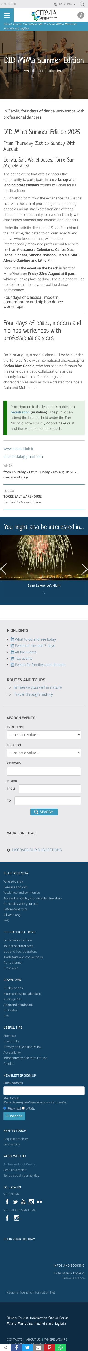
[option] (44, 566)
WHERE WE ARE (55, 1339)
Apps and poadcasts (18, 1005)
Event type (15, 727)
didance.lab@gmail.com (23, 456)
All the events (25, 652)
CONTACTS (15, 1339)
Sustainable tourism (17, 940)
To (9, 800)
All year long (12, 915)
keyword (14, 763)
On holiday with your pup (20, 904)
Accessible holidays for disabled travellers (32, 898)
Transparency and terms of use (25, 1058)
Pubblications (13, 988)
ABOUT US (33, 1339)
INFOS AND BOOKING (69, 1266)
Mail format (35, 1100)
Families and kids (15, 887)
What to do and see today (33, 639)
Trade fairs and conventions (23, 957)
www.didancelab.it (18, 449)
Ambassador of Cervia (19, 1164)
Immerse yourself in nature (38, 687)
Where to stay (13, 881)
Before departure (15, 909)
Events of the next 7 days (35, 646)
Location (14, 745)
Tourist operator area (18, 946)
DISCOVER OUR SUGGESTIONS (37, 850)
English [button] (67, 4)
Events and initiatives (44, 70)
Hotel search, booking (69, 1273)
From (11, 788)
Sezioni (9, 4)
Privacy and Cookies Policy (22, 1047)
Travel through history (33, 694)
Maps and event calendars (22, 994)
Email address (13, 1083)
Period (12, 781)
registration (20, 412)
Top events (23, 658)
